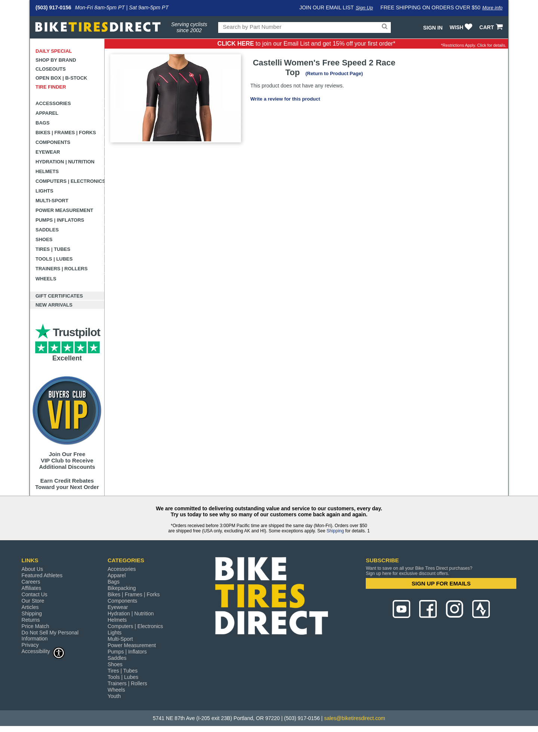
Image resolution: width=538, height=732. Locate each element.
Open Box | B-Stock (61, 78)
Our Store (33, 601)
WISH (462, 27)
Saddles (47, 230)
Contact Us (34, 594)
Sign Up (364, 7)
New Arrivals (53, 305)
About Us (32, 569)
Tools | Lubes (53, 259)
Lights (44, 191)
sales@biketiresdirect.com (354, 718)
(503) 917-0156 (53, 7)
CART (491, 27)
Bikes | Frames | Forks (65, 132)
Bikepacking (122, 588)
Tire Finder (50, 87)
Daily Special (53, 51)
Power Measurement (64, 210)
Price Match (35, 626)
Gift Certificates (59, 296)
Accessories (53, 103)
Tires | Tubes (52, 249)
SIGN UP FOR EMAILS (441, 583)
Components (52, 142)
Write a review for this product (285, 99)
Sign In (432, 28)
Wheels (45, 279)
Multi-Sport (51, 200)
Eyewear (47, 152)
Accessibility (43, 651)
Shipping (335, 530)
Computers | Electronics (70, 181)
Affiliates (31, 588)
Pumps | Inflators (59, 220)
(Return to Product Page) (334, 73)
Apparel (46, 113)
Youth (114, 696)
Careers (31, 582)
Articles (30, 607)
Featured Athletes (42, 575)
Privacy (30, 645)
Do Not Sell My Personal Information (50, 636)
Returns (31, 620)
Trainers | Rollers (61, 268)
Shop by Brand (55, 60)
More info (492, 7)
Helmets (47, 171)
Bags (42, 123)
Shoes (44, 239)
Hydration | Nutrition (65, 161)
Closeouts (50, 69)
